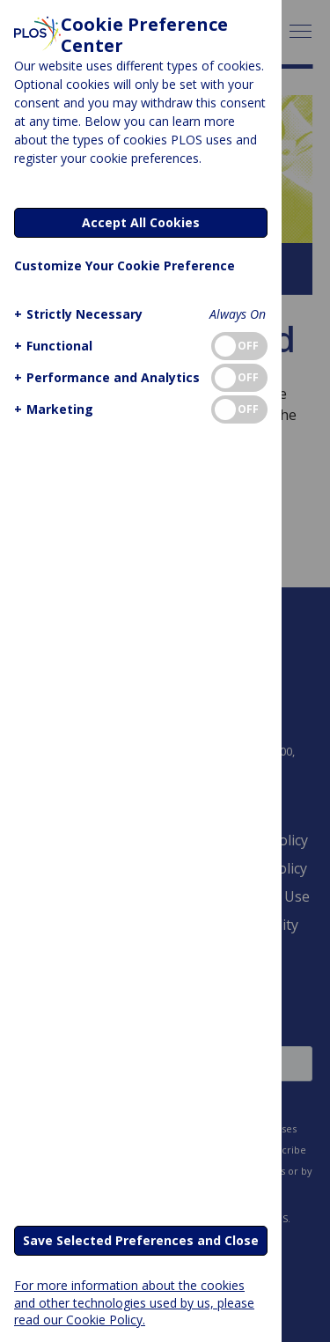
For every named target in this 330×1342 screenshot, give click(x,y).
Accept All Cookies (141, 222)
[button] (76, 314)
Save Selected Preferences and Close (141, 1240)
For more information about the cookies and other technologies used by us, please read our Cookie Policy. (134, 1302)
